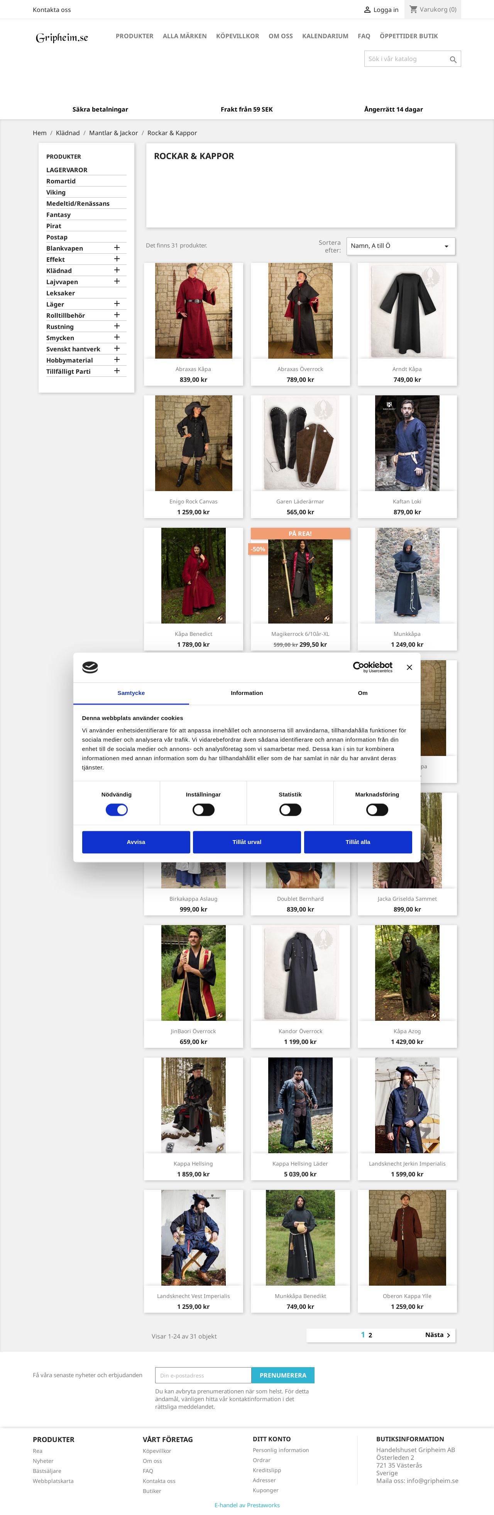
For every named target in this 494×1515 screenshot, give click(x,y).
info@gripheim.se (432, 1480)
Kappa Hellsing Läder (300, 1163)
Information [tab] (247, 693)
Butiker (152, 1491)
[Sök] (412, 59)
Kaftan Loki (407, 501)
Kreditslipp (267, 1470)
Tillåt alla (358, 842)
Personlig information (281, 1450)
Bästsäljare (47, 1470)
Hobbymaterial (69, 360)
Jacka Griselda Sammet (407, 898)
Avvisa (136, 842)
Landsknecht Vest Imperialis (193, 1296)
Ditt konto (272, 1439)
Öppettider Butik (409, 36)
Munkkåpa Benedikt (300, 1296)
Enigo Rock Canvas (193, 501)
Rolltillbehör (65, 316)
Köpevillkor (237, 36)
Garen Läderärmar (300, 501)
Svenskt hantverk (73, 349)
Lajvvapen (62, 282)
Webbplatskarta (53, 1480)
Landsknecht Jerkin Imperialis (407, 1163)
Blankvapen (64, 248)
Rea (37, 1450)
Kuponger (266, 1490)
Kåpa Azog (407, 1031)
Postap (57, 237)
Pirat (53, 226)
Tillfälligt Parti (68, 372)
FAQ (364, 36)
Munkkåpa (407, 633)
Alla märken (185, 36)
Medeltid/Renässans (78, 204)
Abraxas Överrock (300, 369)
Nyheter (43, 1460)
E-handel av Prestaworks (247, 1505)
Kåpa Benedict (193, 633)
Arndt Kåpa (407, 369)
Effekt (55, 260)
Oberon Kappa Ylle (407, 1296)
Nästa (439, 1335)
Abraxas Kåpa (193, 369)
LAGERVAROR (67, 170)
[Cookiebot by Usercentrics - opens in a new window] (358, 667)
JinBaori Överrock (193, 1031)
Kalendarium (325, 36)
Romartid (61, 181)
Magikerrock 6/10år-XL (300, 633)
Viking (56, 192)
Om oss (281, 36)
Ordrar (262, 1460)
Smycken (60, 338)
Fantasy (58, 215)
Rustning (60, 327)
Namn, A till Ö (401, 246)
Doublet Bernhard (300, 898)
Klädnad (59, 271)
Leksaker (60, 293)
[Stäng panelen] (409, 667)
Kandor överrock (300, 1031)
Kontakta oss (52, 9)
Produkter (135, 36)
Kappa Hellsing (193, 1163)
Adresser (264, 1480)
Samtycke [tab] (131, 693)
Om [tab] (362, 693)
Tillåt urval (247, 842)
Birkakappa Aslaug (193, 898)
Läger (55, 304)
